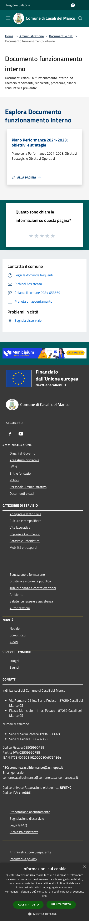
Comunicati (18, 635)
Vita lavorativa (20, 527)
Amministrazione (31, 36)
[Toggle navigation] (8, 18)
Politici (14, 480)
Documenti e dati (61, 36)
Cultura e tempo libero (25, 520)
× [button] (84, 867)
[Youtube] (21, 434)
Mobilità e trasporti (23, 547)
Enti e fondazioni (21, 473)
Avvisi (14, 641)
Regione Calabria (18, 5)
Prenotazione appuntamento (30, 811)
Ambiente (16, 594)
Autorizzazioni (20, 607)
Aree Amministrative (24, 459)
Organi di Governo (22, 453)
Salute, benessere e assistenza (31, 601)
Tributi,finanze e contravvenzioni (33, 587)
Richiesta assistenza (24, 831)
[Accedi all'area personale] (73, 5)
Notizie (15, 628)
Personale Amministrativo (28, 486)
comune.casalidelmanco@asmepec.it (36, 767)
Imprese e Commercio (25, 534)
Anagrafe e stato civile (25, 513)
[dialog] (44, 892)
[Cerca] (80, 18)
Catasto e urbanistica (25, 540)
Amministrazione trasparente (30, 852)
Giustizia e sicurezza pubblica (30, 581)
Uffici (13, 466)
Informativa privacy (23, 858)
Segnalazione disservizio (27, 818)
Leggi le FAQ (18, 825)
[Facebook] (10, 434)
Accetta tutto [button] (28, 904)
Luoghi (14, 660)
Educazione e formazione (27, 574)
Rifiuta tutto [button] (61, 904)
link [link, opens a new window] (44, 896)
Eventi (14, 667)
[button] (44, 914)
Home (9, 36)
